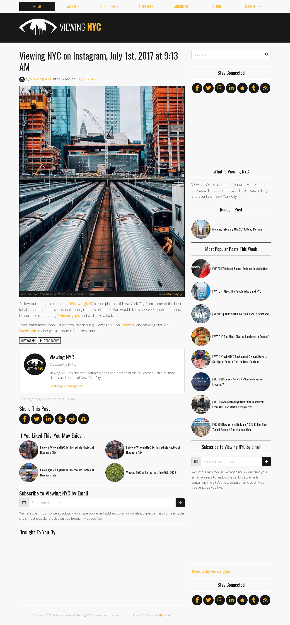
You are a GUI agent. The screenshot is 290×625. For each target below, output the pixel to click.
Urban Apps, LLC (134, 615)
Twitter (128, 324)
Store (216, 6)
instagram (28, 340)
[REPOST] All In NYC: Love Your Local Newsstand (240, 313)
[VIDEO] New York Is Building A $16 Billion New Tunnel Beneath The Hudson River (239, 427)
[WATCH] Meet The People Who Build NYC (236, 291)
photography (49, 340)
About (72, 6)
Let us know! (67, 399)
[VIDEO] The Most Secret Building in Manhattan (240, 268)
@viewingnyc (174, 294)
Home (37, 6)
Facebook (27, 330)
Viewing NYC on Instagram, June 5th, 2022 (151, 472)
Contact (251, 6)
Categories (145, 6)
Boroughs (108, 6)
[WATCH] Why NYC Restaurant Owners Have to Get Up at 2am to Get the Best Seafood (239, 359)
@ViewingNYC (81, 303)
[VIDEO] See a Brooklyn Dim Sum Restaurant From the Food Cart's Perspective (238, 404)
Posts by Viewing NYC (66, 386)
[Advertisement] (188, 27)
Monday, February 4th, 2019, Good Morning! (237, 229)
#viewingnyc (68, 315)
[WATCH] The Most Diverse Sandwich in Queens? (241, 336)
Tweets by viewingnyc (211, 571)
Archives (181, 6)
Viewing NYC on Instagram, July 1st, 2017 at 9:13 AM (98, 61)
